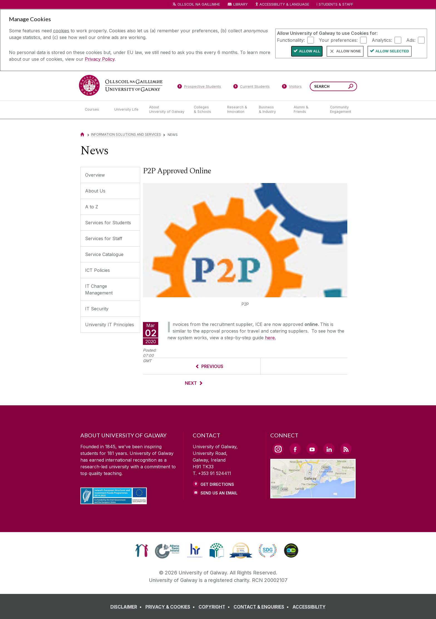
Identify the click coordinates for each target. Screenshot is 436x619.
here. (270, 337)
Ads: (410, 40)
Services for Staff (103, 238)
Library (240, 4)
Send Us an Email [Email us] (218, 493)
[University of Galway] (120, 85)
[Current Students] (251, 87)
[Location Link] (313, 495)
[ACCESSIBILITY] (309, 606)
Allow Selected (392, 51)
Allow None (348, 51)
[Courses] (95, 109)
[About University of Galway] (167, 109)
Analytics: (382, 40)
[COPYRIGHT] (215, 606)
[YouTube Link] (312, 448)
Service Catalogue (104, 254)
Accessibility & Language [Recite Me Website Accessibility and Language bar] (282, 4)
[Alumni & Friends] (307, 109)
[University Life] (127, 109)
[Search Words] (333, 86)
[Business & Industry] (271, 109)
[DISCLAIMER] (127, 606)
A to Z (91, 206)
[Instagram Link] (278, 449)
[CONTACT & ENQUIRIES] (262, 606)
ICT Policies (97, 270)
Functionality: (291, 40)
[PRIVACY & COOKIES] (171, 606)
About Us (95, 191)
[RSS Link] (345, 448)
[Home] (82, 134)
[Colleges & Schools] (206, 109)
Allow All (309, 51)
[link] (141, 550)
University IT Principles (109, 324)
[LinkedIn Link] (329, 448)
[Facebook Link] (295, 448)
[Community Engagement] (341, 109)
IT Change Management (99, 289)
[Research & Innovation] (238, 109)
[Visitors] (292, 87)
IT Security (96, 308)
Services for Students (108, 222)
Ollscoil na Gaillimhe (198, 4)
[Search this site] (350, 87)
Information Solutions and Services (126, 134)
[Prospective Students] (199, 87)
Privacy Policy (100, 59)
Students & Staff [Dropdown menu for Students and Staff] (336, 4)
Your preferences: (338, 40)
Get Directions (217, 484)
